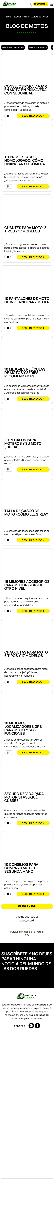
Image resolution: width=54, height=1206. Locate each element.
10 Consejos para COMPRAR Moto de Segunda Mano (21, 868)
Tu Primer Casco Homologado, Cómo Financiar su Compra (24, 160)
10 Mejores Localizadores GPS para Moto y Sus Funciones (23, 728)
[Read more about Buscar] (30, 4)
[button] (27, 906)
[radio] (22, 926)
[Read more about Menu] (51, 4)
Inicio (9, 17)
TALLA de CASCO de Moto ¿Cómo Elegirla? (26, 512)
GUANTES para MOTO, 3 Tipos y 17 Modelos (25, 229)
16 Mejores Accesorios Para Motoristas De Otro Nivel (26, 585)
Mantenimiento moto (13, 47)
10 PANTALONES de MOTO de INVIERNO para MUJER (26, 300)
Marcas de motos (38, 47)
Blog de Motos (21, 17)
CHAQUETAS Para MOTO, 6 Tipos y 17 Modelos (26, 654)
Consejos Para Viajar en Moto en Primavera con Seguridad (25, 90)
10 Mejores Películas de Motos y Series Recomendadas (24, 373)
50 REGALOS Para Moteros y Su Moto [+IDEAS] (22, 443)
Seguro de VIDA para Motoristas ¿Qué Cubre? (24, 797)
